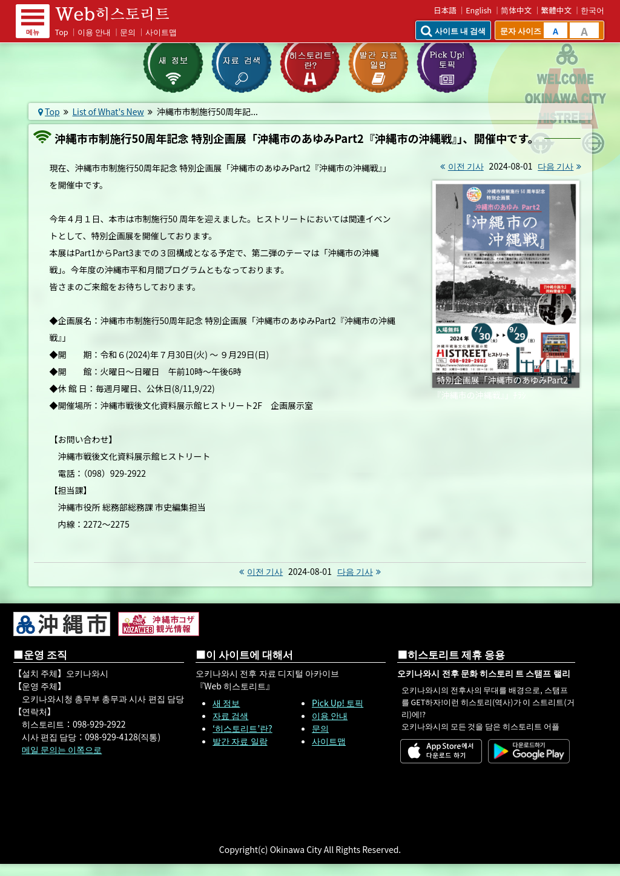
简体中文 (516, 10)
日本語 (445, 10)
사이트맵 (161, 32)
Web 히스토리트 (120, 14)
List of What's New (108, 111)
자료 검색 (230, 715)
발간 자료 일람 (240, 741)
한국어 (592, 10)
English (479, 10)
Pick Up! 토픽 (337, 703)
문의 (128, 32)
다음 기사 (561, 166)
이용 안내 (94, 32)
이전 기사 (460, 166)
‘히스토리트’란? (242, 728)
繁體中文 (556, 10)
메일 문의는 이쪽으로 (62, 749)
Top (61, 32)
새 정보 (226, 703)
